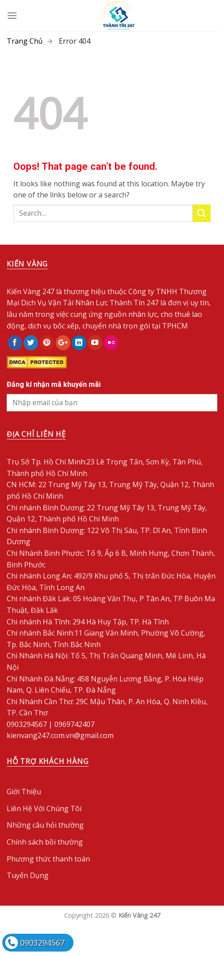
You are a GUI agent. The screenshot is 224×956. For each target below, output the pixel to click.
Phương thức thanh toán (48, 859)
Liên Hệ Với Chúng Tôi (44, 808)
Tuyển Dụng (28, 875)
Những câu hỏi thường (45, 825)
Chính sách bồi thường (45, 842)
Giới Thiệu (24, 791)
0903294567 (42, 942)
